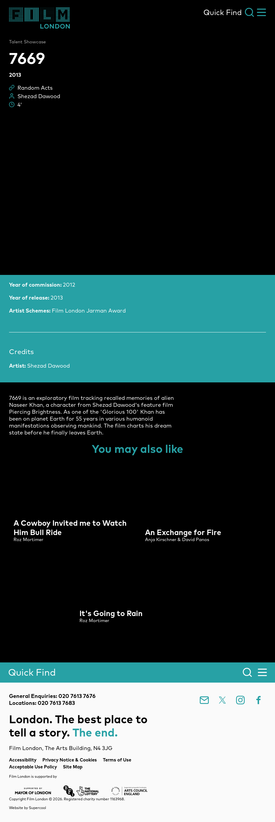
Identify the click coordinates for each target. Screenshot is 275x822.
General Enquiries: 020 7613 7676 (52, 696)
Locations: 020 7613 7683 (42, 702)
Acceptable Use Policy (33, 767)
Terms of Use (117, 760)
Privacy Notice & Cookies (69, 760)
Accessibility (22, 760)
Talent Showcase (27, 42)
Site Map (72, 767)
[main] (137, 335)
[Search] (137, 672)
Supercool (37, 807)
